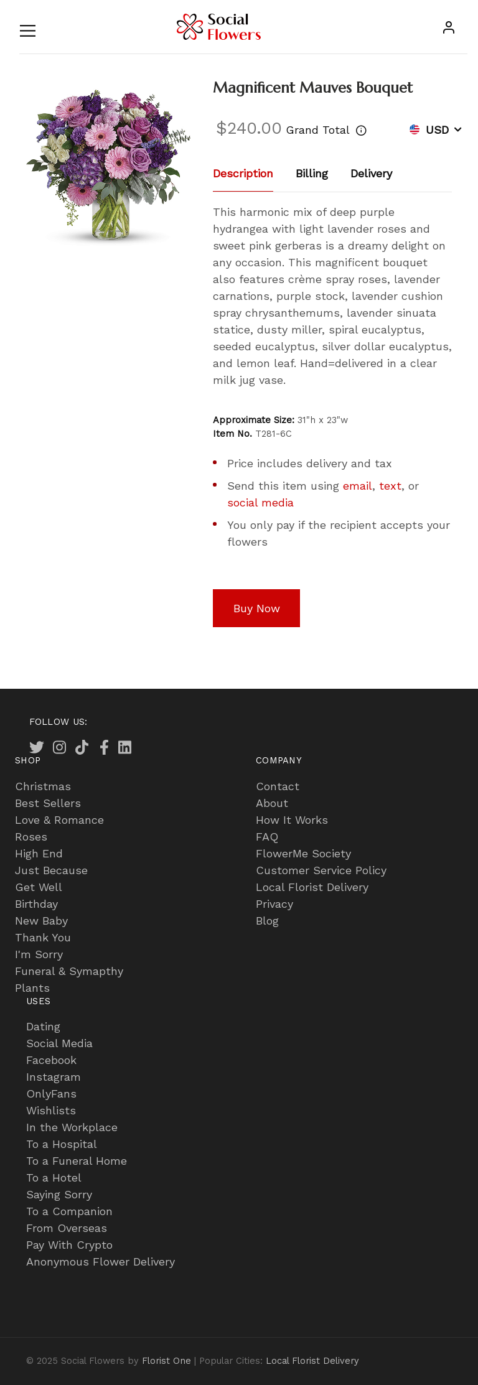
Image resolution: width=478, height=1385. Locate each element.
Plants (32, 987)
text (390, 485)
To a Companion (69, 1211)
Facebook (51, 1059)
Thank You (43, 937)
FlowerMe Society (303, 853)
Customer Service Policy (321, 870)
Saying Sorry (59, 1194)
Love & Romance (59, 819)
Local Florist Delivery (312, 886)
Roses (31, 836)
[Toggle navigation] (27, 28)
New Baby (41, 920)
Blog (267, 920)
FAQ (267, 836)
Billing (312, 173)
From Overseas (66, 1227)
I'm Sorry (39, 954)
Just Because (51, 870)
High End (39, 853)
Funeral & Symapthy (69, 970)
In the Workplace (72, 1127)
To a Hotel (54, 1177)
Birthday (36, 903)
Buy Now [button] (256, 608)
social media (260, 502)
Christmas (43, 786)
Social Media (59, 1043)
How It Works (292, 819)
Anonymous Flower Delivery (100, 1261)
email (357, 485)
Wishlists (51, 1110)
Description (243, 173)
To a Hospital (61, 1143)
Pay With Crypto (69, 1244)
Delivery (371, 173)
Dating (43, 1026)
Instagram (53, 1076)
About (272, 802)
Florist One (166, 1360)
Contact (277, 786)
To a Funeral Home (76, 1160)
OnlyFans (51, 1093)
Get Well (38, 886)
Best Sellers (48, 802)
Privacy (274, 903)
